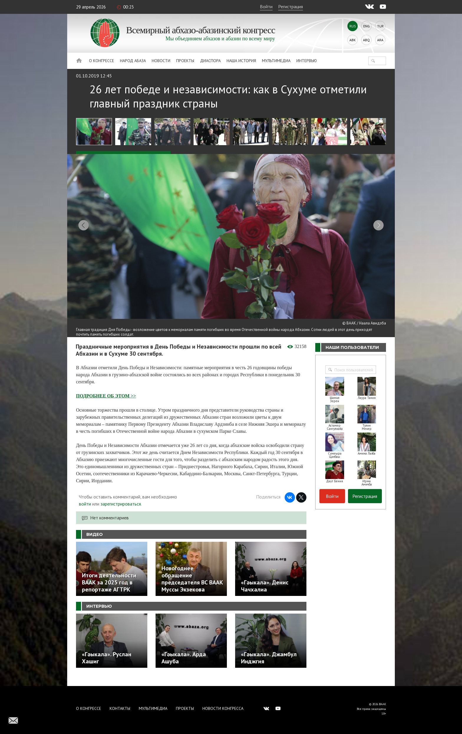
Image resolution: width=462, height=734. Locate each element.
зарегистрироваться (120, 510)
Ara (380, 40)
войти (85, 510)
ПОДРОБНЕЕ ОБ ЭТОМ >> (106, 402)
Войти (266, 6)
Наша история (241, 60)
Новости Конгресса (222, 708)
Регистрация (290, 6)
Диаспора (210, 60)
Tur (380, 26)
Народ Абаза (133, 60)
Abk (352, 40)
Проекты (185, 60)
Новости (161, 60)
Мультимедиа (276, 60)
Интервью (306, 60)
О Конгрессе (101, 60)
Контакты (120, 708)
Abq (366, 40)
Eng (366, 26)
